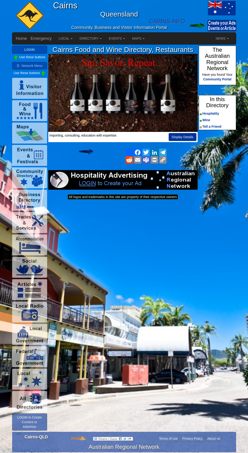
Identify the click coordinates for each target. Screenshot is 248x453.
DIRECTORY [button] (91, 38)
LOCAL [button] (66, 38)
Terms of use (168, 438)
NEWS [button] (222, 38)
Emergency (41, 38)
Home (21, 38)
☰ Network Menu (29, 66)
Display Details (182, 137)
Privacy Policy (192, 438)
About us (213, 438)
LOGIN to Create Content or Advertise (29, 422)
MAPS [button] (138, 38)
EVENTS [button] (117, 38)
